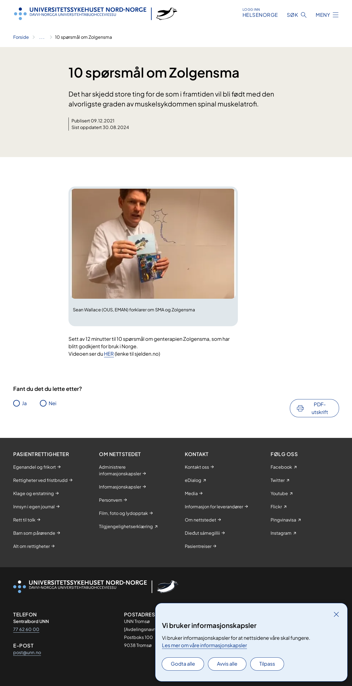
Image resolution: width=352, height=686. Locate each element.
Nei (52, 403)
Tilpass (267, 663)
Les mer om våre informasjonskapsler (204, 645)
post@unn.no (27, 652)
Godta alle (183, 663)
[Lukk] (336, 614)
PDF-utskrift (320, 408)
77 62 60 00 (26, 629)
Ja (24, 403)
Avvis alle (227, 663)
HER (109, 353)
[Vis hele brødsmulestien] (42, 37)
